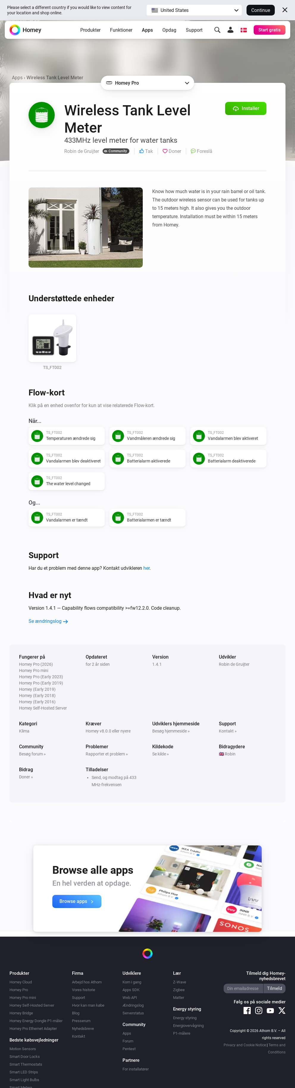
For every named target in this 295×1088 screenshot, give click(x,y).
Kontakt (78, 1036)
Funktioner (121, 34)
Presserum (81, 1021)
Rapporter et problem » (107, 754)
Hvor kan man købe (88, 1005)
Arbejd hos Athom (87, 982)
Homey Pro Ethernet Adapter (33, 1028)
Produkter (90, 34)
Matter (178, 997)
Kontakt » (228, 731)
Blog (75, 1013)
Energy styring (185, 1018)
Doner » (26, 777)
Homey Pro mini (23, 997)
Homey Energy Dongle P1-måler (36, 1021)
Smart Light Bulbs (24, 1080)
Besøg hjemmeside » (171, 731)
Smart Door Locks (25, 1056)
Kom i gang (132, 982)
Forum (128, 1041)
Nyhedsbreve (83, 1028)
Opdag (169, 34)
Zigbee (179, 990)
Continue (260, 10)
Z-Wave (179, 982)
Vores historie (83, 990)
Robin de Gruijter (234, 664)
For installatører (136, 1069)
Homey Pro (19, 990)
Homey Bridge (21, 1013)
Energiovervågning (188, 1025)
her (146, 568)
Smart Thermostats (26, 1064)
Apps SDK (131, 990)
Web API (130, 997)
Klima (24, 731)
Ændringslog (133, 1005)
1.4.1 (157, 664)
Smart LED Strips (24, 1072)
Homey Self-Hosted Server (32, 1005)
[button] (194, 10)
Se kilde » (160, 754)
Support (194, 34)
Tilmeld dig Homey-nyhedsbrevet (265, 976)
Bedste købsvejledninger (34, 1040)
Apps (147, 34)
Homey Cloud (21, 982)
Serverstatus (133, 1013)
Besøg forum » (32, 754)
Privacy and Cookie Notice (245, 1045)
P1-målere (181, 1033)
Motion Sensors (23, 1049)
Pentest (129, 1049)
